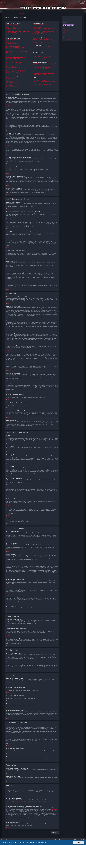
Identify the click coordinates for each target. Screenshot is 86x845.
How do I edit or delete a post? (13, 58)
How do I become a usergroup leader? (41, 30)
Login (64, 17)
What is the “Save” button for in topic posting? (17, 70)
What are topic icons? (11, 87)
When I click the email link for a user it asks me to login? (18, 52)
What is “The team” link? (38, 33)
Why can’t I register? (11, 27)
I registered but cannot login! (13, 28)
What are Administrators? (38, 24)
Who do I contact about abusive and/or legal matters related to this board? (44, 82)
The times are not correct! (12, 43)
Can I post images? (10, 81)
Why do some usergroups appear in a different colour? (45, 31)
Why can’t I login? (10, 30)
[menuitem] (3, 2)
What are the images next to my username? (16, 47)
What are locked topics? (11, 86)
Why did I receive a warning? (13, 67)
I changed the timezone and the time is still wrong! (18, 44)
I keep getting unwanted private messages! (42, 39)
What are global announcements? (14, 82)
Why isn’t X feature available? (39, 80)
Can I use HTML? (10, 78)
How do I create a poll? (11, 61)
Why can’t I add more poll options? (14, 62)
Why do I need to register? (12, 24)
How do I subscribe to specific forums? (41, 67)
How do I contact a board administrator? (42, 84)
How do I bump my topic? (12, 72)
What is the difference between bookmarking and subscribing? (44, 64)
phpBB (52, 243)
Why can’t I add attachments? (13, 66)
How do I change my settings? (13, 39)
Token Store (66, 30)
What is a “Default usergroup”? (39, 32)
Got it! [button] (78, 842)
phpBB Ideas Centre (18, 801)
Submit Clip (66, 33)
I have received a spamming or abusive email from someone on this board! (44, 41)
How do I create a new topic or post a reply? (16, 57)
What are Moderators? (37, 26)
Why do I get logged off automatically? (15, 33)
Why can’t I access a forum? (12, 65)
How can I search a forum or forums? (41, 53)
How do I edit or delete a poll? (13, 63)
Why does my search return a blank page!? (42, 56)
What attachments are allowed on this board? (43, 73)
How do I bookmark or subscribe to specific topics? (44, 66)
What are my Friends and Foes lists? (41, 46)
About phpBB (9, 793)
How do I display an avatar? (12, 48)
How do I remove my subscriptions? (40, 68)
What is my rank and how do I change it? (15, 50)
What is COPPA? (9, 26)
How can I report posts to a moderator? (15, 69)
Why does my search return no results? (41, 55)
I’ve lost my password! (11, 32)
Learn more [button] (43, 842)
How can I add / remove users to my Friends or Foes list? (44, 48)
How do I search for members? (39, 57)
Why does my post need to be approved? (15, 71)
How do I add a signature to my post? (14, 59)
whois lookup (54, 809)
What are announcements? (12, 83)
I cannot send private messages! (40, 38)
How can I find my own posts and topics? (41, 59)
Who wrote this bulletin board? (39, 79)
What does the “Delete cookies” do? (14, 35)
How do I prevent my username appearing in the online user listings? (17, 41)
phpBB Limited (46, 790)
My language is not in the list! (13, 46)
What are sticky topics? (11, 85)
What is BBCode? (10, 77)
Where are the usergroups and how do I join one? (43, 28)
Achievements (67, 28)
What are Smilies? (10, 80)
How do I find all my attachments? (40, 74)
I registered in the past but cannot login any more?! (18, 31)
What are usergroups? (37, 27)
